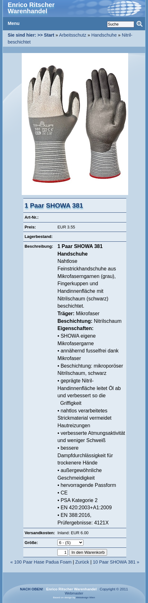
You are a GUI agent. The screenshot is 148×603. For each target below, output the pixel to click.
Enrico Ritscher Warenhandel (31, 8)
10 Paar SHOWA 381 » (116, 562)
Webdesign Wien (85, 597)
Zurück (82, 562)
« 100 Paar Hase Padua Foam (40, 562)
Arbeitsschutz (72, 35)
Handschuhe (104, 35)
